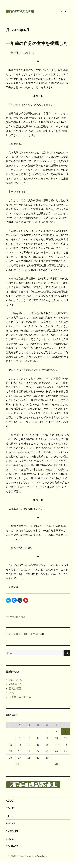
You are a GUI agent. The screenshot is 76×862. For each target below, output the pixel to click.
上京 (11, 692)
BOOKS (10, 823)
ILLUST (10, 815)
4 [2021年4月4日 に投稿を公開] (65, 731)
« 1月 (19, 764)
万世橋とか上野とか (20, 697)
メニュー (64, 11)
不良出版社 (11, 856)
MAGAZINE (13, 831)
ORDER (10, 838)
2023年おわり (17, 684)
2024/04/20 (15, 679)
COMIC (10, 808)
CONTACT (12, 846)
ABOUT (10, 800)
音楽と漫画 (15, 688)
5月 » (57, 764)
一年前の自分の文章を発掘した (37, 43)
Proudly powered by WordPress (33, 856)
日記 (23, 617)
